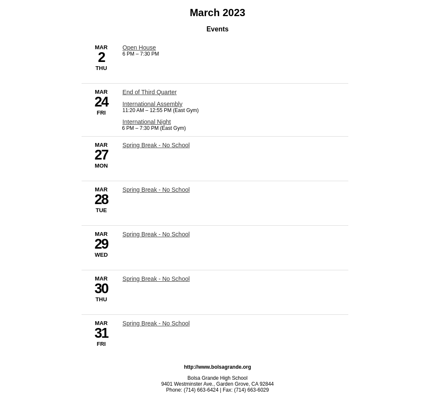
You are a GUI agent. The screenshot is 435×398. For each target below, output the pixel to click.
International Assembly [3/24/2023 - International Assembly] (152, 104)
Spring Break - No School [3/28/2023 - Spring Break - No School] (155, 189)
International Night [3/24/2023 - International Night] (146, 121)
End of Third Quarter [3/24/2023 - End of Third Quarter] (149, 92)
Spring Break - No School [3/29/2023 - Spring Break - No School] (155, 234)
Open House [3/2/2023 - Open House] (139, 47)
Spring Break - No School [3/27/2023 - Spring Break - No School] (155, 145)
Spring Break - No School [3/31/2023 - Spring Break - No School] (155, 323)
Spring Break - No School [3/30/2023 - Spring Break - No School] (155, 278)
